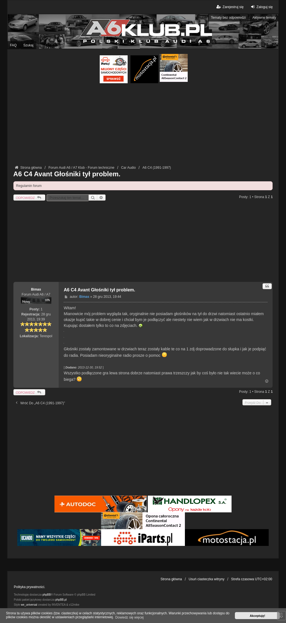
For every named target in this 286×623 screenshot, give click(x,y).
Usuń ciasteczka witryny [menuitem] (206, 579)
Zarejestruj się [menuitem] (230, 7)
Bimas (36, 289)
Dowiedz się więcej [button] (129, 617)
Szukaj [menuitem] (28, 45)
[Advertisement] (143, 125)
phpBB (46, 594)
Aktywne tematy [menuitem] (264, 18)
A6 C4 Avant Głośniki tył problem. (67, 174)
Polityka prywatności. (29, 587)
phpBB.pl (61, 599)
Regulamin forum (29, 186)
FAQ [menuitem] (13, 45)
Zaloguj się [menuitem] (261, 7)
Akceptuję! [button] (257, 615)
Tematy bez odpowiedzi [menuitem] (228, 18)
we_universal (29, 604)
